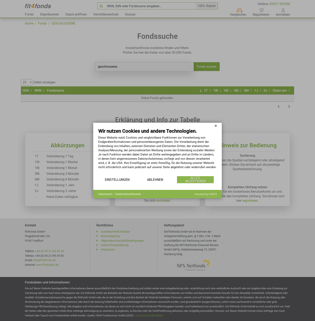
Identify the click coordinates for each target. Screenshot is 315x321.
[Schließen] (216, 126)
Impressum (105, 194)
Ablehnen (155, 180)
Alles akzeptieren (195, 179)
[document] (157, 152)
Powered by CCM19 (206, 194)
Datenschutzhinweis (128, 194)
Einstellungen (117, 180)
